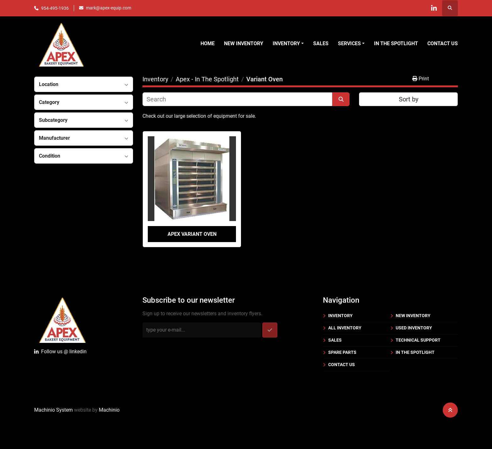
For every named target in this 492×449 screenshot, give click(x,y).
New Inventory (243, 43)
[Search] (237, 99)
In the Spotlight (396, 43)
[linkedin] (433, 8)
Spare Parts (342, 352)
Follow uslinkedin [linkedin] (60, 351)
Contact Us (442, 43)
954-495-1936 (55, 8)
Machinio (109, 410)
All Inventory (344, 327)
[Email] (201, 330)
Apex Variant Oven (192, 234)
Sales (321, 43)
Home (208, 43)
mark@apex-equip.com (108, 7)
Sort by (408, 99)
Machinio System (53, 410)
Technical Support (418, 340)
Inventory (340, 315)
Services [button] (349, 43)
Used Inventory (414, 327)
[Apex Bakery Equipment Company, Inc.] (62, 319)
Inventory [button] (286, 43)
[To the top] (450, 410)
